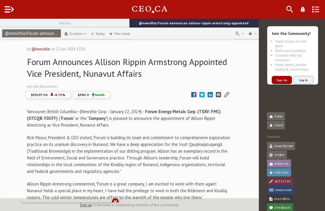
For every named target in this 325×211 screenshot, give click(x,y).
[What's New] (312, 9)
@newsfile (47, 49)
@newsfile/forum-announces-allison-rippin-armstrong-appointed (44, 33)
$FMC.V (97, 95)
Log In (303, 80)
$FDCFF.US (54, 95)
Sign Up (281, 80)
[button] (6, 26)
